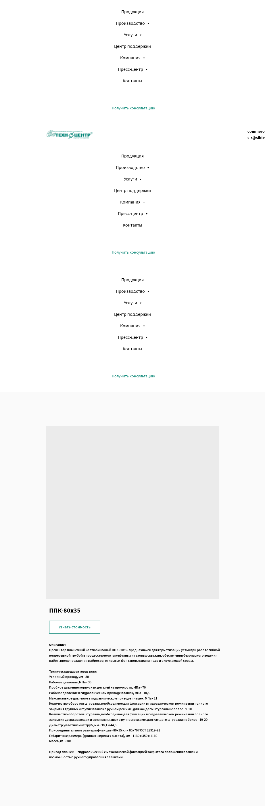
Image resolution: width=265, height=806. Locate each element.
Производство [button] (131, 23)
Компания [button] (130, 57)
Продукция (132, 11)
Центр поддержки (132, 46)
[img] (69, 133)
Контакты (132, 80)
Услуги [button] (131, 34)
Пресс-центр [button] (131, 69)
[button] (133, 108)
